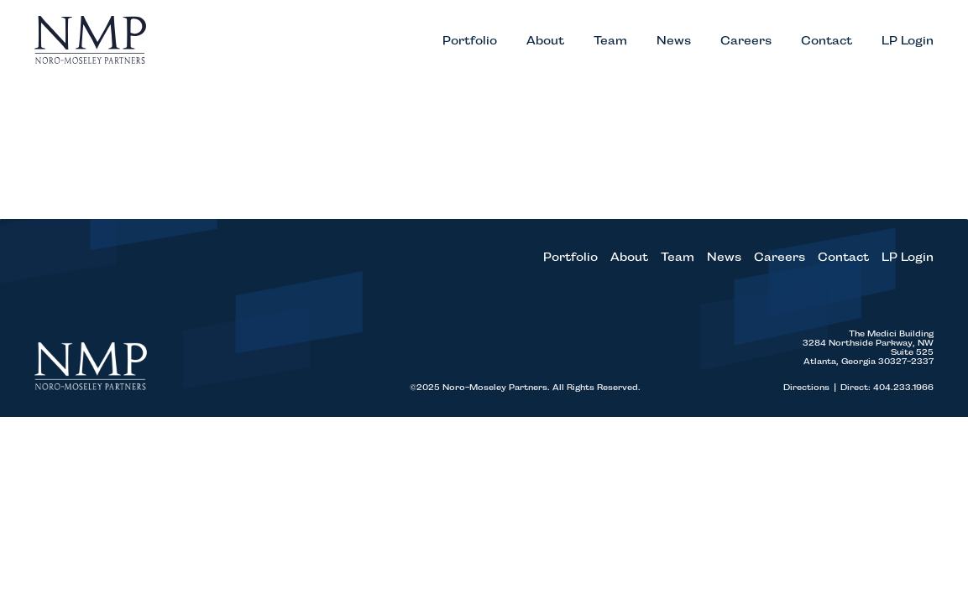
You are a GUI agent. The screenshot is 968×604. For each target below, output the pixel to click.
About (545, 45)
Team (610, 45)
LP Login (908, 45)
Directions (811, 396)
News (674, 45)
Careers (746, 45)
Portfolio (469, 45)
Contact (826, 45)
